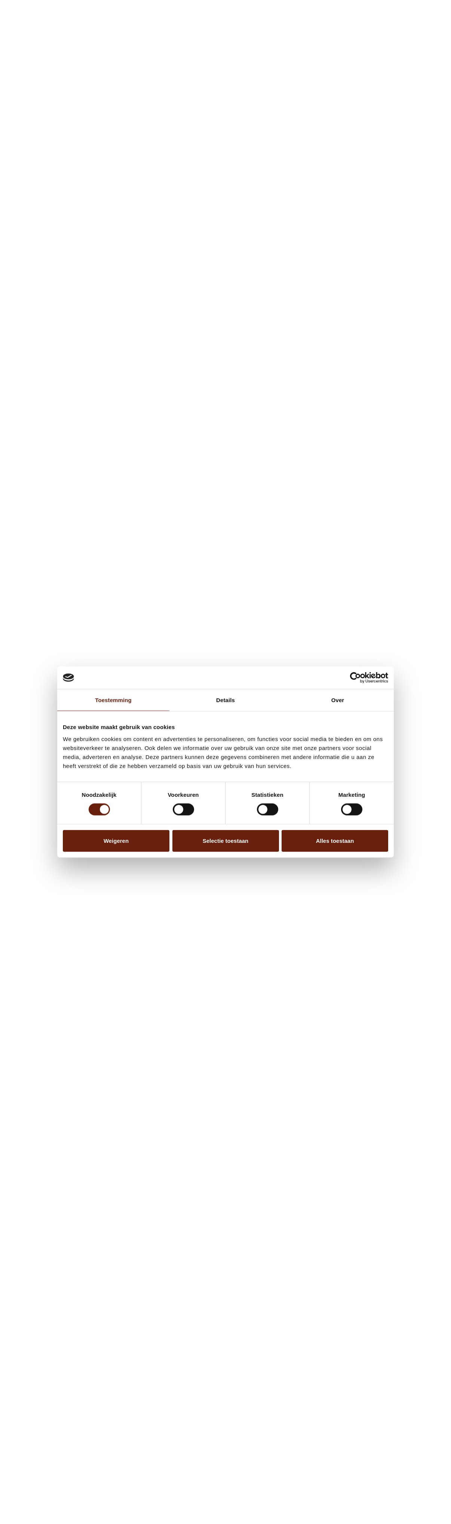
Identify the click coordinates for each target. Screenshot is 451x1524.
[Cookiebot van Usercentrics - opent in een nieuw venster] (355, 677)
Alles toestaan (335, 840)
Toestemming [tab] (113, 700)
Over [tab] (337, 700)
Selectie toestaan (226, 840)
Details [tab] (225, 700)
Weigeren (116, 840)
